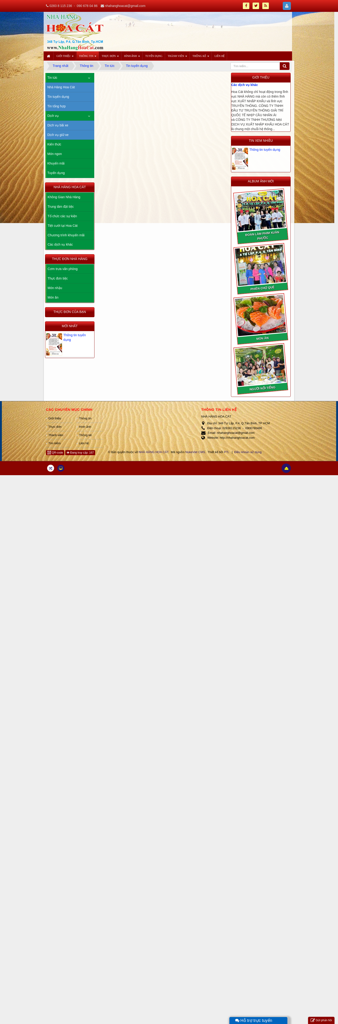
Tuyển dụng (56, 173)
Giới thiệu (54, 418)
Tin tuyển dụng (58, 97)
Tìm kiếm (54, 443)
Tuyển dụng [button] (153, 56)
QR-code (55, 452)
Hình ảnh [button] (132, 57)
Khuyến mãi (56, 163)
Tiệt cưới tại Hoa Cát (63, 225)
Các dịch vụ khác (244, 85)
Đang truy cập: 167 (80, 452)
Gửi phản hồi (321, 1020)
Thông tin (85, 418)
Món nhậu (55, 288)
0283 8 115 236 (60, 6)
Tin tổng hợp (56, 106)
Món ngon (54, 154)
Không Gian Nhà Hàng (64, 197)
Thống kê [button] (200, 57)
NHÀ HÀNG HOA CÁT (153, 452)
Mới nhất (70, 326)
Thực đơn (55, 426)
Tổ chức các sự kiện (62, 216)
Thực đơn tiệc (58, 278)
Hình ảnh (85, 426)
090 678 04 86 (87, 6)
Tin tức (52, 77)
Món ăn (53, 297)
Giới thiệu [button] (65, 57)
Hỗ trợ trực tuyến (253, 1020)
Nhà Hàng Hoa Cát (61, 87)
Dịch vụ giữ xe (57, 135)
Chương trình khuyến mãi (66, 235)
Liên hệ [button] (219, 56)
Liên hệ (84, 443)
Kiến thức (54, 144)
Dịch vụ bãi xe (57, 125)
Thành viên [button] (177, 57)
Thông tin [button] (87, 57)
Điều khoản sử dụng (248, 452)
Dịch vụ (53, 116)
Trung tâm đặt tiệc (61, 206)
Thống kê (85, 435)
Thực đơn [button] (110, 57)
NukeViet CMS (195, 452)
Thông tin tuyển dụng (264, 149)
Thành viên (55, 435)
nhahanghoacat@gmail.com (125, 6)
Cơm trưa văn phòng (63, 269)
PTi (226, 452)
